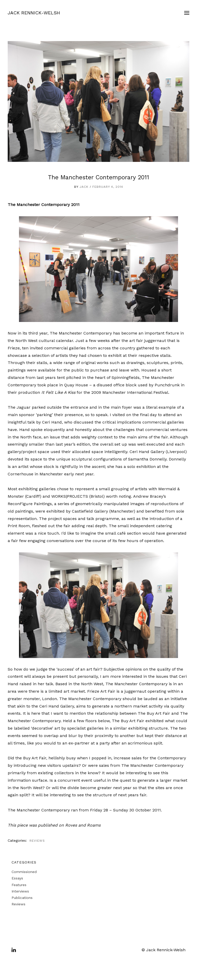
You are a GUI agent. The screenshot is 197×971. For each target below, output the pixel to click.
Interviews (20, 891)
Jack (84, 187)
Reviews (37, 840)
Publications (22, 898)
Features (19, 885)
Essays (17, 878)
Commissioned (24, 872)
